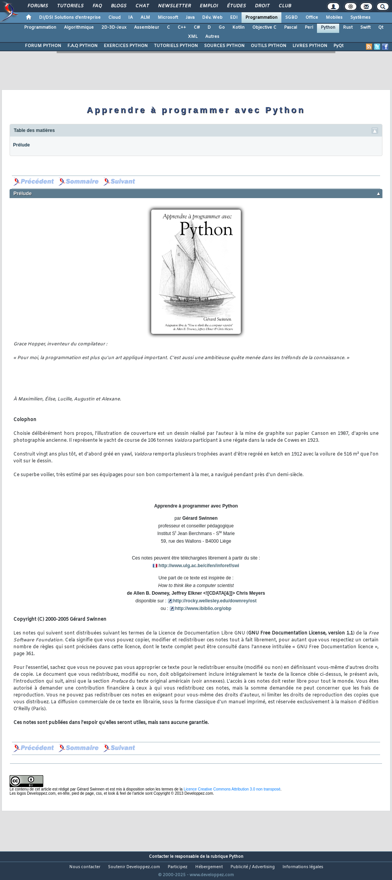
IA (130, 17)
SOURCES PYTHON (224, 46)
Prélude (21, 145)
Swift (365, 27)
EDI (234, 17)
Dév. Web (212, 17)
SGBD (291, 17)
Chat (141, 6)
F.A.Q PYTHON (82, 46)
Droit (262, 6)
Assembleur (146, 27)
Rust (348, 27)
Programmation (261, 17)
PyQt (338, 46)
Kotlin (238, 27)
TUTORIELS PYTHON (176, 46)
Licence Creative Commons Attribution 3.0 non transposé (232, 789)
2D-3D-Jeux (113, 27)
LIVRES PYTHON (309, 46)
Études (236, 6)
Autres (212, 36)
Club (284, 6)
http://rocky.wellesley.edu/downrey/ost (214, 600)
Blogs (118, 6)
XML (193, 36)
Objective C (264, 27)
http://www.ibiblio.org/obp (203, 608)
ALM (145, 17)
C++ (182, 27)
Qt (380, 27)
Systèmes (360, 17)
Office (311, 17)
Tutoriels (70, 6)
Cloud (114, 17)
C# (197, 27)
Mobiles (334, 17)
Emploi (208, 6)
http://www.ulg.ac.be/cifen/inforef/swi (198, 565)
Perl (309, 27)
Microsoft (168, 17)
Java (190, 17)
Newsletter (174, 6)
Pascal (290, 27)
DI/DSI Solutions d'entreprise (70, 17)
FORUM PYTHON (43, 46)
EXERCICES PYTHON (126, 46)
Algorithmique (79, 27)
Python (328, 27)
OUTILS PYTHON (268, 46)
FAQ (96, 6)
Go (222, 27)
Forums (37, 6)
